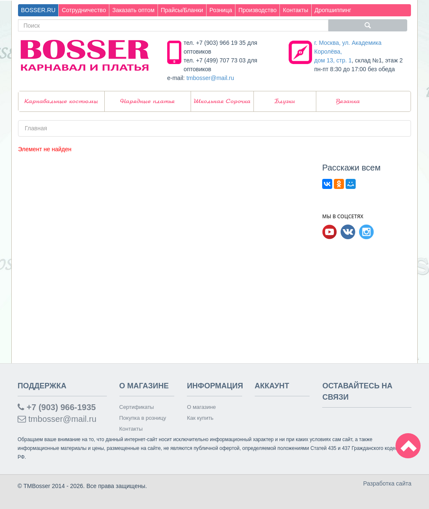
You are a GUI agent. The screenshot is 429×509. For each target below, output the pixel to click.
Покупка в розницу (142, 418)
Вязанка (348, 101)
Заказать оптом (133, 10)
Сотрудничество (84, 10)
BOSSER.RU (38, 10)
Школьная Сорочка (222, 101)
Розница (220, 10)
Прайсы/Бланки (182, 10)
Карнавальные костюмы (61, 101)
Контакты (295, 10)
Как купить (200, 418)
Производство (257, 10)
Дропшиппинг (333, 10)
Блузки (284, 101)
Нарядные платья (147, 101)
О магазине (201, 407)
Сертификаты (136, 407)
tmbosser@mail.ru (210, 78)
